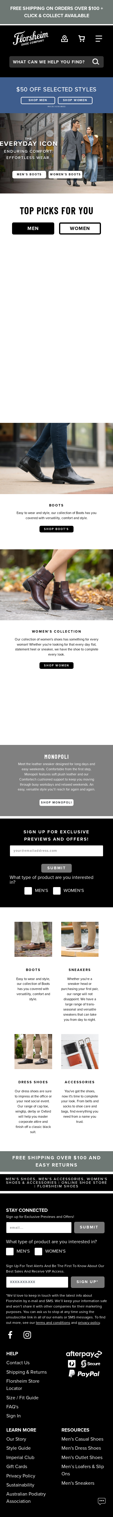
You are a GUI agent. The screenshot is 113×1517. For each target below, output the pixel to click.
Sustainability (20, 1485)
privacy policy (89, 1323)
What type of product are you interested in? (51, 880)
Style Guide (18, 1448)
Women (80, 228)
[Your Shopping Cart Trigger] (81, 38)
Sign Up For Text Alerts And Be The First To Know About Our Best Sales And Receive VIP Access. (55, 1268)
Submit (56, 868)
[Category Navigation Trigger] (99, 38)
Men (33, 228)
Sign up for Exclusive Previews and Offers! (40, 1217)
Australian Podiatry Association (26, 1497)
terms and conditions (53, 1323)
